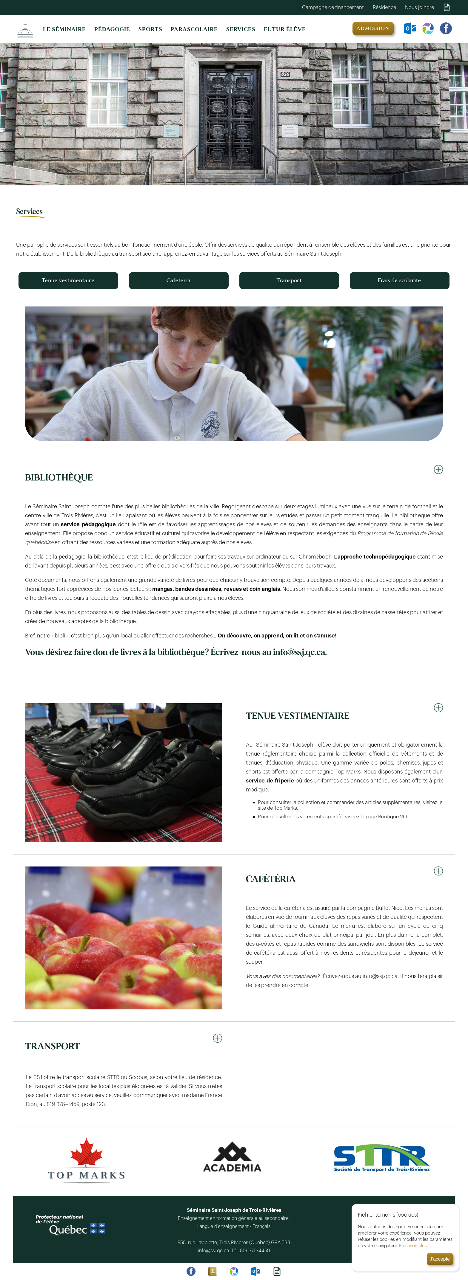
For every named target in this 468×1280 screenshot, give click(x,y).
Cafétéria (179, 280)
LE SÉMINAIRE (64, 29)
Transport (289, 280)
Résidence (384, 7)
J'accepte (440, 1258)
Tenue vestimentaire (68, 280)
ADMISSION (373, 28)
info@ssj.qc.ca (214, 1250)
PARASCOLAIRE (194, 29)
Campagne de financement (333, 7)
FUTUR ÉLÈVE (285, 29)
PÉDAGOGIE (112, 29)
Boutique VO (392, 816)
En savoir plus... (414, 1246)
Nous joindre (419, 7)
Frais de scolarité (399, 280)
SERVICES (240, 29)
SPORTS (150, 29)
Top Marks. (286, 808)
